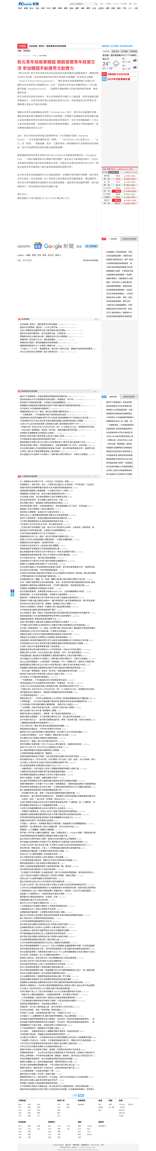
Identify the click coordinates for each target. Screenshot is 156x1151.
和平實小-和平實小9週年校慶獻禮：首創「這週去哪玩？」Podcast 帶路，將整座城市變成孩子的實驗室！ (65, 833)
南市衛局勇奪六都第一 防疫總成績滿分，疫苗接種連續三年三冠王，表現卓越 (53, 445)
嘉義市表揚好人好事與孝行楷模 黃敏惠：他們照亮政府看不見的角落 (50, 1050)
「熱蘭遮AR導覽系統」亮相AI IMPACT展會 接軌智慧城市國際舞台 (49, 811)
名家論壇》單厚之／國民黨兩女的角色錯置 (38, 324)
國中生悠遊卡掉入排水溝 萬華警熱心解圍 (38, 711)
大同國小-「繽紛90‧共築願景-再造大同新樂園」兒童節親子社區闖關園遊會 (53, 824)
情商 (38, 1107)
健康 (77, 8)
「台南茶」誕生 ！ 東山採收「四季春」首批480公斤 (42, 799)
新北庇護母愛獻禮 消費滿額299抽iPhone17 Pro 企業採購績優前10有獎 (53, 591)
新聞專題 (81, 1100)
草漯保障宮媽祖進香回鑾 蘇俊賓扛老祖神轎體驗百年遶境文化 (46, 817)
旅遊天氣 (122, 1110)
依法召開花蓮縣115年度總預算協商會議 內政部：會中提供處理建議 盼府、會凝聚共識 (57, 448)
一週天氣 (122, 1107)
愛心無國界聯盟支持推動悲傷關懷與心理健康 (39, 750)
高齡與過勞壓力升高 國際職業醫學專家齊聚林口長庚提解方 (45, 616)
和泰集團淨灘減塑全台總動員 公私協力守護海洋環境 (42, 775)
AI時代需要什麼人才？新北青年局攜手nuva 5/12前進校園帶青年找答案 (50, 991)
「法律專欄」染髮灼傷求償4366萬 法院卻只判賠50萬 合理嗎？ (48, 707)
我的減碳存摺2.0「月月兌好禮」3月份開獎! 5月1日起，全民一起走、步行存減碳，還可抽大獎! (61, 759)
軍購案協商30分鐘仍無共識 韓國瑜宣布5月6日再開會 (43, 336)
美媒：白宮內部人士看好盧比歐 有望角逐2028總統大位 (128, 282)
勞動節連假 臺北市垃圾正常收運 (34, 900)
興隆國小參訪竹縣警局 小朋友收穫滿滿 (37, 509)
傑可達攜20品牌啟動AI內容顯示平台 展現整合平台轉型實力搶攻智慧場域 (51, 842)
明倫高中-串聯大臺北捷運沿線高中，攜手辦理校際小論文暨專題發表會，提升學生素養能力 (59, 601)
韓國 (28, 255)
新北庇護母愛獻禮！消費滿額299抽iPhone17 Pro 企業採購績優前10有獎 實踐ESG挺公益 (58, 952)
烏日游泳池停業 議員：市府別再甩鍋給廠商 (39, 570)
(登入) (136, 4)
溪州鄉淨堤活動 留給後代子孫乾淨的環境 (38, 869)
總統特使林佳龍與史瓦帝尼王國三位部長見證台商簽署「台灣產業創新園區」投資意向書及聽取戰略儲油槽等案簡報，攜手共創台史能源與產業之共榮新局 (86, 1089)
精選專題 (81, 1104)
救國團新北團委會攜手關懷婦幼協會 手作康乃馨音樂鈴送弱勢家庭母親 (50, 814)
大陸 (136, 8)
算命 (99, 1104)
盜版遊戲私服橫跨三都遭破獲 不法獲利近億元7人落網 (44, 491)
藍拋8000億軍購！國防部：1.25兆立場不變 (38, 327)
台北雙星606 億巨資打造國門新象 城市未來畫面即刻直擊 (44, 930)
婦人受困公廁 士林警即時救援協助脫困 (37, 918)
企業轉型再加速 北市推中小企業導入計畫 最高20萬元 (43, 927)
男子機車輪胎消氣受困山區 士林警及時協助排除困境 (42, 933)
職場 (60, 8)
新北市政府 (43, 56)
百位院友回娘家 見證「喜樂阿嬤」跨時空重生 (40, 1010)
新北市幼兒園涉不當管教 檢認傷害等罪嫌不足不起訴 (51, 46)
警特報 (130, 1104)
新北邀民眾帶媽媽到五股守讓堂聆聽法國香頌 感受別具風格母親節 (48, 781)
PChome (116, 4)
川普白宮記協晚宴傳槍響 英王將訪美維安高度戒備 (126, 267)
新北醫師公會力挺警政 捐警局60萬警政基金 (39, 738)
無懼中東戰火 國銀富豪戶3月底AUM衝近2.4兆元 (126, 278)
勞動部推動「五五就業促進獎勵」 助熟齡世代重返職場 (43, 594)
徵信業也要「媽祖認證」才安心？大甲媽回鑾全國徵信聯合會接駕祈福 (50, 848)
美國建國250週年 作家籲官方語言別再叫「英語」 (127, 271)
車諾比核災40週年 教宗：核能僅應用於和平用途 (126, 297)
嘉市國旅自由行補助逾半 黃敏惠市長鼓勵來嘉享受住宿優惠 (46, 692)
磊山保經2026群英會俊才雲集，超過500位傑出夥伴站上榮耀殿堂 (48, 839)
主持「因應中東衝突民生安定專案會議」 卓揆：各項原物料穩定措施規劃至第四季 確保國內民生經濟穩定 (65, 582)
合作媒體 (124, 4)
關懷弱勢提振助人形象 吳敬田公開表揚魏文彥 (39, 863)
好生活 (89, 1126)
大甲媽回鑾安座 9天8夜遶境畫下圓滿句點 (38, 576)
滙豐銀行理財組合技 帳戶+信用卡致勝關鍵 (124, 259)
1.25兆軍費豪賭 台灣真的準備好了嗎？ (37, 1071)
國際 (54, 8)
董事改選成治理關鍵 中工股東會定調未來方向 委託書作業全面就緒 (50, 717)
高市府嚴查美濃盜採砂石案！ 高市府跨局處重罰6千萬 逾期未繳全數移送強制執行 (55, 949)
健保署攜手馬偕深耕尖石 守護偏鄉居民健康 (39, 805)
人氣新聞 (109, 239)
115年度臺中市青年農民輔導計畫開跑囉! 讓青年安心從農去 (46, 704)
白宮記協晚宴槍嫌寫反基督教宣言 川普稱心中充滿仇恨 (129, 316)
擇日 (99, 1110)
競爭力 (58, 255)
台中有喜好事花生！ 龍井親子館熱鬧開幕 (38, 558)
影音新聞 (22, 1122)
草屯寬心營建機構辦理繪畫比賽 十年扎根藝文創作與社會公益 (47, 1065)
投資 (79, 1132)
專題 (26, 8)
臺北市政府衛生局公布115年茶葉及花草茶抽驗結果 (42, 882)
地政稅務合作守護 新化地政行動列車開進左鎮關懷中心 (43, 561)
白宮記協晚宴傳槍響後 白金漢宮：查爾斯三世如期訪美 (129, 290)
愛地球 (89, 1134)
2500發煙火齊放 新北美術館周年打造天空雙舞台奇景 (43, 497)
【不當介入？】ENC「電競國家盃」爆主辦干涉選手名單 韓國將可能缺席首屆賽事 (56, 349)
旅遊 (113, 8)
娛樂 (83, 8)
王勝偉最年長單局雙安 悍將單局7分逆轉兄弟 (125, 275)
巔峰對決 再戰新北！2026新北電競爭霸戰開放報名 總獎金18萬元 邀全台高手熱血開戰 (57, 985)
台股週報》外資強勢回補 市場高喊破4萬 (123, 252)
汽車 (124, 8)
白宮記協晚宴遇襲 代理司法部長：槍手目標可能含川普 (129, 256)
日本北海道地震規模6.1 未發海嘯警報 (122, 294)
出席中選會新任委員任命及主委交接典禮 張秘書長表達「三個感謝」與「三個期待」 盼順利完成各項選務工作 (67, 802)
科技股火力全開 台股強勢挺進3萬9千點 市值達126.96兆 (45, 1013)
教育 (44, 255)
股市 (101, 4)
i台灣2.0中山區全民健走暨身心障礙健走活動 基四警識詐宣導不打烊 (49, 424)
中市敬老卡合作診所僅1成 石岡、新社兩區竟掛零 (41, 524)
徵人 (103, 1145)
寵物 (38, 1104)
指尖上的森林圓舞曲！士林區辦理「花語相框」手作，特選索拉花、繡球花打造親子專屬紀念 (60, 662)
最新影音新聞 (128, 397)
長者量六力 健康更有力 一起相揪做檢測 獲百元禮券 (42, 894)
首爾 (34, 255)
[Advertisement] (59, 282)
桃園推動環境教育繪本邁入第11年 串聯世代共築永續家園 (44, 555)
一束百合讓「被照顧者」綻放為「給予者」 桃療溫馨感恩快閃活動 (48, 430)
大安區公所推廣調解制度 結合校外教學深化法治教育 (42, 808)
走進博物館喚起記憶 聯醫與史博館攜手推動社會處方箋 (43, 836)
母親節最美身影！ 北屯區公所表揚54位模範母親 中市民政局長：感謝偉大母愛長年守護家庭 (60, 1053)
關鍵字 (101, 1122)
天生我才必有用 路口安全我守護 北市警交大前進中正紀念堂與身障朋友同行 (53, 845)
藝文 (88, 1129)
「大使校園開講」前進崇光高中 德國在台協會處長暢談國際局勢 (47, 998)
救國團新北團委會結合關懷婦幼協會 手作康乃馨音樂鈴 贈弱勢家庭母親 (52, 585)
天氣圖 (121, 1116)
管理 (79, 1134)
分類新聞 (22, 1100)
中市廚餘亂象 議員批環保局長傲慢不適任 (123, 455)
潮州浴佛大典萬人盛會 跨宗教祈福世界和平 (39, 1080)
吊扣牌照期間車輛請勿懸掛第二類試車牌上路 (39, 940)
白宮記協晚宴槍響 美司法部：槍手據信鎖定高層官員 (128, 301)
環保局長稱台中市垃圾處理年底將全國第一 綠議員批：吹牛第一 (47, 399)
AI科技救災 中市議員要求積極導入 (120, 417)
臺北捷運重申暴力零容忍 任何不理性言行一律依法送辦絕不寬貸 (47, 552)
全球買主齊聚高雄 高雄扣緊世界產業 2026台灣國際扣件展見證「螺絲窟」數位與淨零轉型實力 (60, 573)
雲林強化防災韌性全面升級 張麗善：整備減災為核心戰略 (45, 604)
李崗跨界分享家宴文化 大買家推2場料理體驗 (39, 546)
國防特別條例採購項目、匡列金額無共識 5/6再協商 (43, 333)
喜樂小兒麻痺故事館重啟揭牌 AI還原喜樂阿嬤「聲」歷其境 (45, 866)
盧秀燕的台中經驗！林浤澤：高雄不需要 (37, 1074)
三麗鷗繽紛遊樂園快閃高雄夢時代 (34, 723)
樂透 (110, 1104)
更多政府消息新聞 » (91, 260)
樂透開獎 (133, 51)
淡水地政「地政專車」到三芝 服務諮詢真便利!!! (40, 955)
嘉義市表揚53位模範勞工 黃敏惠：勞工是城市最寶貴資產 (45, 714)
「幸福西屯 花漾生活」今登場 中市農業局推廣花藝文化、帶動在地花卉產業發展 (55, 1040)
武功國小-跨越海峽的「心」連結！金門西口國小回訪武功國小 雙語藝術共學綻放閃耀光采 (58, 628)
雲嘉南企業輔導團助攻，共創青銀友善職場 (38, 1004)
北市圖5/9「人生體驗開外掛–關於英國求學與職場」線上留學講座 (48, 1016)
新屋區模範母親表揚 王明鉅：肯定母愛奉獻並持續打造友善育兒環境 (49, 756)
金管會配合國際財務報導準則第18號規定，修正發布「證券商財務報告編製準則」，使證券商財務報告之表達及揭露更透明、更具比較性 (78, 1019)
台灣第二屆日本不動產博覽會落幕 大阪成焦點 (124, 470)
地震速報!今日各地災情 (118, 74)
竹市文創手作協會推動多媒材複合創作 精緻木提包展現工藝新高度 (48, 1043)
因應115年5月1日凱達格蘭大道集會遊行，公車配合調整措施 (46, 539)
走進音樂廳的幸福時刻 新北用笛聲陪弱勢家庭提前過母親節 (45, 979)
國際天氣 (122, 1113)
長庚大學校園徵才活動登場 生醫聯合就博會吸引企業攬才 (44, 622)
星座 (71, 8)
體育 (88, 8)
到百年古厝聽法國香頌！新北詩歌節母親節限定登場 (42, 973)
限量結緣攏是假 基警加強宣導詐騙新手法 (38, 619)
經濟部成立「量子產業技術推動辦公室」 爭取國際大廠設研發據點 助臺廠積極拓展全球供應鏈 (60, 796)
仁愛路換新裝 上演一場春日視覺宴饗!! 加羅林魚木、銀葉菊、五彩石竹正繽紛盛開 (55, 891)
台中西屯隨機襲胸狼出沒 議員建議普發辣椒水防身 (41, 521)
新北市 (51, 255)
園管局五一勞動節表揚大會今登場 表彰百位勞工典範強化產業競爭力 (49, 598)
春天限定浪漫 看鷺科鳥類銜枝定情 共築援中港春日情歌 (44, 924)
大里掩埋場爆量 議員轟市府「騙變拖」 (37, 753)
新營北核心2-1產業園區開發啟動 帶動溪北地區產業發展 (44, 515)
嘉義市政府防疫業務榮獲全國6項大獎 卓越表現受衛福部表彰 (46, 488)
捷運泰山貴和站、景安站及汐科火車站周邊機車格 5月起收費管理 (48, 958)
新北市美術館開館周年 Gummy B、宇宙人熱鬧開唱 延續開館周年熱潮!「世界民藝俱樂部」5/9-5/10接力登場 (66, 946)
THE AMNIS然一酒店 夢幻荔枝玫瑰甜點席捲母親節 (42, 726)
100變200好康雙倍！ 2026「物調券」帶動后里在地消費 (44, 735)
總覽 (79, 1126)
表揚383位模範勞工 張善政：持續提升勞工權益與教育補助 (45, 607)
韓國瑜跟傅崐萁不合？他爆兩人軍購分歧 (37, 346)
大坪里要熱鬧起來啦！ (29, 695)
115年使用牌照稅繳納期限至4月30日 (36, 921)
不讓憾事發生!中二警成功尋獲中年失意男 (38, 909)
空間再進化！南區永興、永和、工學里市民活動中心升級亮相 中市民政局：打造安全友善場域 (61, 485)
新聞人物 (61, 1100)
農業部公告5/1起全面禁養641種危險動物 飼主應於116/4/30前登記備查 (51, 732)
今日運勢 (114, 46)
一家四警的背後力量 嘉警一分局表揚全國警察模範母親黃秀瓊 (47, 793)
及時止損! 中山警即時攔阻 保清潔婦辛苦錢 (38, 878)
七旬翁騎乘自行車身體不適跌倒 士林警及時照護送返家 (43, 906)
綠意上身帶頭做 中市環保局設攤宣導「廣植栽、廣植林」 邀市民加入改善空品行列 (56, 1056)
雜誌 (119, 8)
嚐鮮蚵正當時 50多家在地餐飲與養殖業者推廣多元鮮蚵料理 (45, 634)
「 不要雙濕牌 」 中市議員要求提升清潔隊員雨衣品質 (128, 425)
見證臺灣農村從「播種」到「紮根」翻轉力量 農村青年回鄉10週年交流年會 (52, 579)
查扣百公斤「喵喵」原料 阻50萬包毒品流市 (39, 741)
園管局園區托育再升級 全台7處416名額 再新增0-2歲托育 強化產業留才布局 (52, 442)
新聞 (19, 51)
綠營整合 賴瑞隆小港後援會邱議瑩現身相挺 (39, 1083)
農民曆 (105, 46)
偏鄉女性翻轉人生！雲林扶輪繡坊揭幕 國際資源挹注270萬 (46, 1062)
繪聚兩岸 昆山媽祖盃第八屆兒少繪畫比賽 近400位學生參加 (47, 827)
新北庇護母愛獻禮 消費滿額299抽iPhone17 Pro (40, 765)
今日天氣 (106, 51)
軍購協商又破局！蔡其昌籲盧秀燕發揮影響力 (39, 343)
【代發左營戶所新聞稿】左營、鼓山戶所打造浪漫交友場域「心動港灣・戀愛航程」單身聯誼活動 (62, 527)
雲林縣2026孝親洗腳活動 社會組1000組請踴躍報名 (127, 410)
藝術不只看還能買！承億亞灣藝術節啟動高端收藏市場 (128, 402)
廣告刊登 (68, 1145)
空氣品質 (115, 51)
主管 (39, 255)
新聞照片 (51, 1122)
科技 (48, 8)
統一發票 (112, 1107)
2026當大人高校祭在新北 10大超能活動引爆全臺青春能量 (45, 988)
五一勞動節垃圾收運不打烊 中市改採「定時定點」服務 (44, 481)
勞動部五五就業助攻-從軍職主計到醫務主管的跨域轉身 (43, 637)
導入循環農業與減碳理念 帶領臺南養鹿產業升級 (40, 790)
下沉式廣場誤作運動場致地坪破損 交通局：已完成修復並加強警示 (48, 1001)
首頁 (20, 8)
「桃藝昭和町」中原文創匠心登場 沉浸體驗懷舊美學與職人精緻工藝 (49, 769)
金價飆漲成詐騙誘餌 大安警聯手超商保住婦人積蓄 (42, 851)
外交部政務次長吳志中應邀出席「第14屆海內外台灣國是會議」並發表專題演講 (54, 1086)
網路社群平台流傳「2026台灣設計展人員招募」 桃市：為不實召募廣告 (50, 652)
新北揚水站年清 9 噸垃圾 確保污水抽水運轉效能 (41, 961)
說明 (130, 4)
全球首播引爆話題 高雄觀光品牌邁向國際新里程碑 (42, 1034)
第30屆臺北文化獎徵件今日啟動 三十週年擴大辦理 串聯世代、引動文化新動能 (54, 454)
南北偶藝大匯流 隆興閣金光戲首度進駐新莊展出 (41, 503)
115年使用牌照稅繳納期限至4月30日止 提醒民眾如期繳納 (45, 943)
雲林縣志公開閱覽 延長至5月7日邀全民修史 (39, 512)
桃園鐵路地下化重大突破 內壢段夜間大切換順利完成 (43, 1025)
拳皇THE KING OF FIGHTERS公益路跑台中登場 (41, 747)
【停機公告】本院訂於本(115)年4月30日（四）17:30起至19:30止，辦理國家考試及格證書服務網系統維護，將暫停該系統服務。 (75, 427)
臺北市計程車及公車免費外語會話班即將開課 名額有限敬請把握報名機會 (51, 915)
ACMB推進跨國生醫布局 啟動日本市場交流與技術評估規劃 (46, 860)
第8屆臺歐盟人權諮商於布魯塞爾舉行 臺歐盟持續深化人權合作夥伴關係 (51, 656)
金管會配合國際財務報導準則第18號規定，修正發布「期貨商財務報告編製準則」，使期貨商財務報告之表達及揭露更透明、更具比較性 (78, 1022)
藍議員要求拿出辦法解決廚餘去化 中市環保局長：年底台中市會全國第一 (51, 649)
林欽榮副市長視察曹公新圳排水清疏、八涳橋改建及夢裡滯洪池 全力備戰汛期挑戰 (55, 787)
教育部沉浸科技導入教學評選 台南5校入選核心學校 (127, 451)
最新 (19, 1104)
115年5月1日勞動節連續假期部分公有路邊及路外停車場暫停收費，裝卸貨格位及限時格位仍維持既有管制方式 (67, 888)
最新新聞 (109, 397)
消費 (107, 8)
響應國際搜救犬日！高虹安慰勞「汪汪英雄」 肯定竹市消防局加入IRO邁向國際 (54, 1077)
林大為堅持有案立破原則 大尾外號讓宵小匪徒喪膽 (41, 857)
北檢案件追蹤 (126, 46)
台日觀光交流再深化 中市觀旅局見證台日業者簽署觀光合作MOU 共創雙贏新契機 (55, 1037)
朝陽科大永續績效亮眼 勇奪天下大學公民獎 (39, 564)
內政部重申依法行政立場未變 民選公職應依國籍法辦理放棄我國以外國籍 (51, 421)
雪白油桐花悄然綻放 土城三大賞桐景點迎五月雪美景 (42, 964)
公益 (88, 1132)
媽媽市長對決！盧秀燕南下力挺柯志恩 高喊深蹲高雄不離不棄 (47, 1068)
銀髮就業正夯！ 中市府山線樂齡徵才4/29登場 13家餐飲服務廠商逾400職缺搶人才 (56, 698)
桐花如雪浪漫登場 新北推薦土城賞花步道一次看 (41, 500)
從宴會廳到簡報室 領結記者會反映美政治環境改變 (127, 286)
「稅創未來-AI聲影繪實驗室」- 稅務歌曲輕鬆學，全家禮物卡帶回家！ (50, 995)
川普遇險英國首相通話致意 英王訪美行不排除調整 (127, 263)
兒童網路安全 (85, 1145)
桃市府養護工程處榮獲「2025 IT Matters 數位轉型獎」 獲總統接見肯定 (51, 744)
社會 (37, 8)
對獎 (110, 1100)
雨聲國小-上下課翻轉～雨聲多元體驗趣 (37, 830)
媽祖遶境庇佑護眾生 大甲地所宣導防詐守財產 (40, 729)
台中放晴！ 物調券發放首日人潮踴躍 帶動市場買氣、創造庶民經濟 (49, 1031)
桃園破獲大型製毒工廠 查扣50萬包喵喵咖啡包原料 (42, 494)
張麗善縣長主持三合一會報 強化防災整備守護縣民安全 (129, 421)
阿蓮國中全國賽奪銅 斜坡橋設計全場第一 (123, 448)
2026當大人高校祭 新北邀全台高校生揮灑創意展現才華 (44, 762)
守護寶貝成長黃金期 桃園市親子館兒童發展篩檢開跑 (42, 772)
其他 (38, 1129)
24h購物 (108, 4)
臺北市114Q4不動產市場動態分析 (34, 903)
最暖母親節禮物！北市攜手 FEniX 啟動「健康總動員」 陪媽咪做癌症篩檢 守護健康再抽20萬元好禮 (63, 784)
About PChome (95, 1145)
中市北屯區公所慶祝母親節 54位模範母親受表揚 (41, 1046)
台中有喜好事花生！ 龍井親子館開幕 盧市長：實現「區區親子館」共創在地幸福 (55, 720)
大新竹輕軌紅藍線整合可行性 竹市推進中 (38, 533)
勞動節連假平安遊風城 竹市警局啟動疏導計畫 (39, 549)
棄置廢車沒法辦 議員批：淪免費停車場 (37, 543)
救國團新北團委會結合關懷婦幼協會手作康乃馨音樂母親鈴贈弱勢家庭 (50, 405)
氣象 (121, 1100)
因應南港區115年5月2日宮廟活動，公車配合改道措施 (43, 631)
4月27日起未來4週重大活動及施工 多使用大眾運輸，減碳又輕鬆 (48, 875)
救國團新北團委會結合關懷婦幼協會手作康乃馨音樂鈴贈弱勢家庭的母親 (51, 982)
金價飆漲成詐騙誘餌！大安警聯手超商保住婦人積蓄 (42, 912)
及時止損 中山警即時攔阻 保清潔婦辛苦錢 (38, 854)
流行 (38, 1116)
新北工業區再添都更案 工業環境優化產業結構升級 (41, 967)
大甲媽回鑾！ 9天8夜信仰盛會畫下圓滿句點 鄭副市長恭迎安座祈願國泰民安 (53, 701)
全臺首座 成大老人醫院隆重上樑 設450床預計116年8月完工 (47, 1007)
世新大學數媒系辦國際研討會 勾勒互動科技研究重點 (42, 330)
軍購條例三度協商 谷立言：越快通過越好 (38, 340)
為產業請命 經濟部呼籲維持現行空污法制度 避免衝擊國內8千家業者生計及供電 (54, 418)
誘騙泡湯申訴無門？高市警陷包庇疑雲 (36, 820)
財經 (43, 8)
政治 (31, 8)
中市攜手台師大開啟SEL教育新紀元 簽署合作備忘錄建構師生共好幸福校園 (52, 625)
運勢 (66, 8)
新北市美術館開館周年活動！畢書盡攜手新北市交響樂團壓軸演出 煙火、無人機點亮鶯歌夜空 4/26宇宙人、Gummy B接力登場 (74, 970)
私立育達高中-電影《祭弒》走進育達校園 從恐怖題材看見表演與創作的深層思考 (54, 613)
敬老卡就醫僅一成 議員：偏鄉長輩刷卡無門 (39, 778)
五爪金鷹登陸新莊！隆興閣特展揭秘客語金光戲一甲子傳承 (45, 976)
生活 (94, 8)
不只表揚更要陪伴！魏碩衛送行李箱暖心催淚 (39, 1028)
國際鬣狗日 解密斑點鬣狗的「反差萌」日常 (39, 897)
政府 (130, 8)
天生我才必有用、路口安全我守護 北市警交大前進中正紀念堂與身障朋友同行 (53, 885)
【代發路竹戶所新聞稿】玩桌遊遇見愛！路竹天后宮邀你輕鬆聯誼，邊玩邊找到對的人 (57, 872)
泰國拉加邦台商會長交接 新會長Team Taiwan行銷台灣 (129, 309)
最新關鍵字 (102, 1126)
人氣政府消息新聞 (129, 239)
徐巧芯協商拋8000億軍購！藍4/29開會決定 (38, 352)
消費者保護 (76, 1145)
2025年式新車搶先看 (118, 79)
